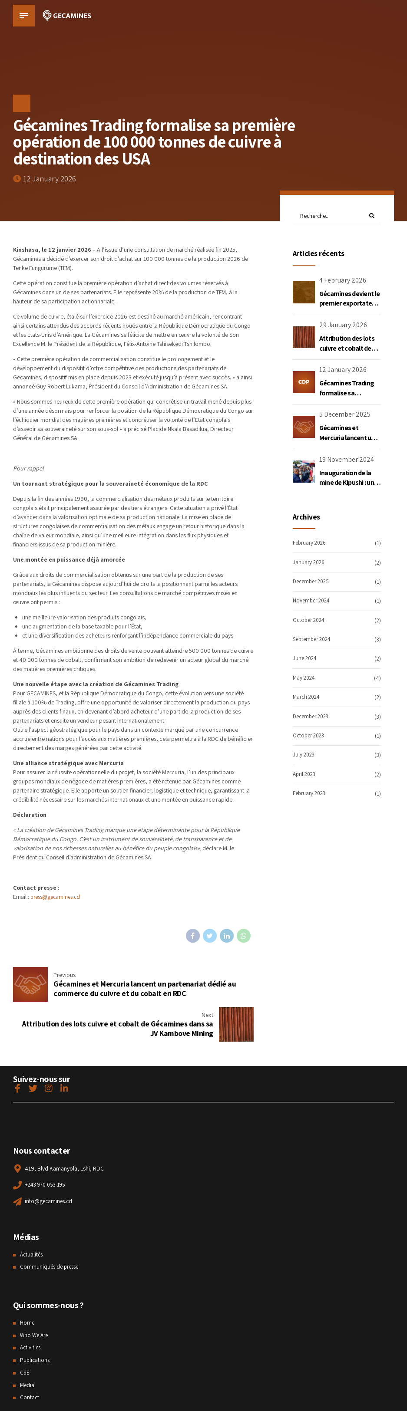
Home (27, 1284)
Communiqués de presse (51, 1228)
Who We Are (35, 1297)
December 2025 (313, 582)
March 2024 (308, 698)
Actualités (32, 1216)
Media (27, 1347)
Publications (35, 1321)
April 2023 (305, 775)
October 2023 (310, 736)
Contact (30, 1359)
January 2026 (310, 563)
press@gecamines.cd (57, 897)
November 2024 (313, 601)
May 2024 (305, 678)
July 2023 (304, 756)
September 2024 (314, 640)
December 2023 (313, 717)
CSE (25, 1334)
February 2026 (311, 544)
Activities (31, 1309)
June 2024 (306, 659)
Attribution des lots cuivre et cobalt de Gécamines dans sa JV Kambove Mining (346, 354)
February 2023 (311, 794)
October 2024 (310, 621)
